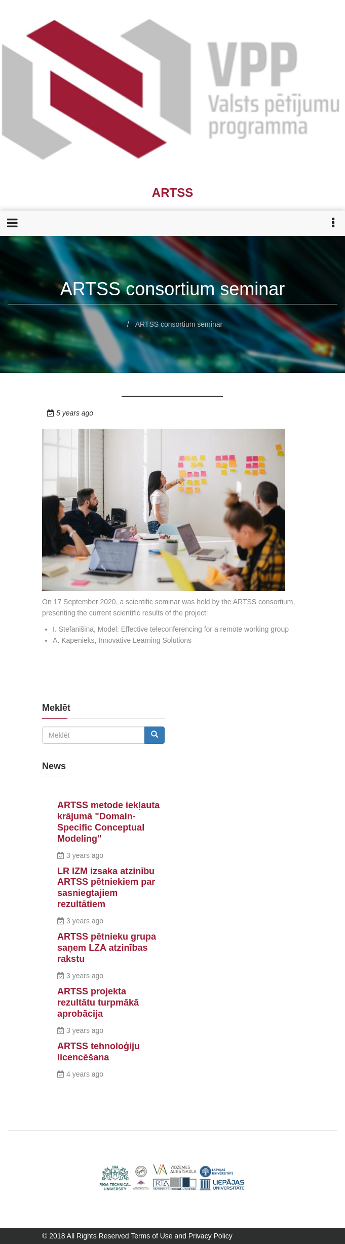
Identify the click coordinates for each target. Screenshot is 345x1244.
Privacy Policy (210, 1236)
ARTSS (172, 192)
